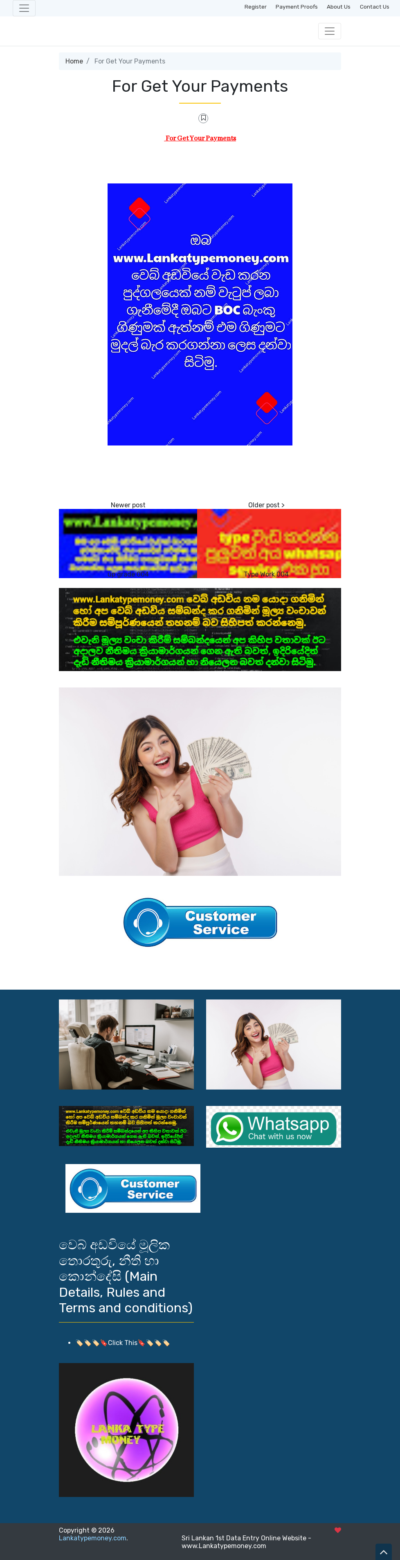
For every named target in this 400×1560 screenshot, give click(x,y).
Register (256, 6)
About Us (339, 6)
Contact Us (374, 6)
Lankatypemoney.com (92, 1538)
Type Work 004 (266, 574)
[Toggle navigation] (24, 8)
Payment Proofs (297, 6)
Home (74, 61)
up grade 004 (128, 574)
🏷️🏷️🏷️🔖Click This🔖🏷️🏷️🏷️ (122, 1343)
